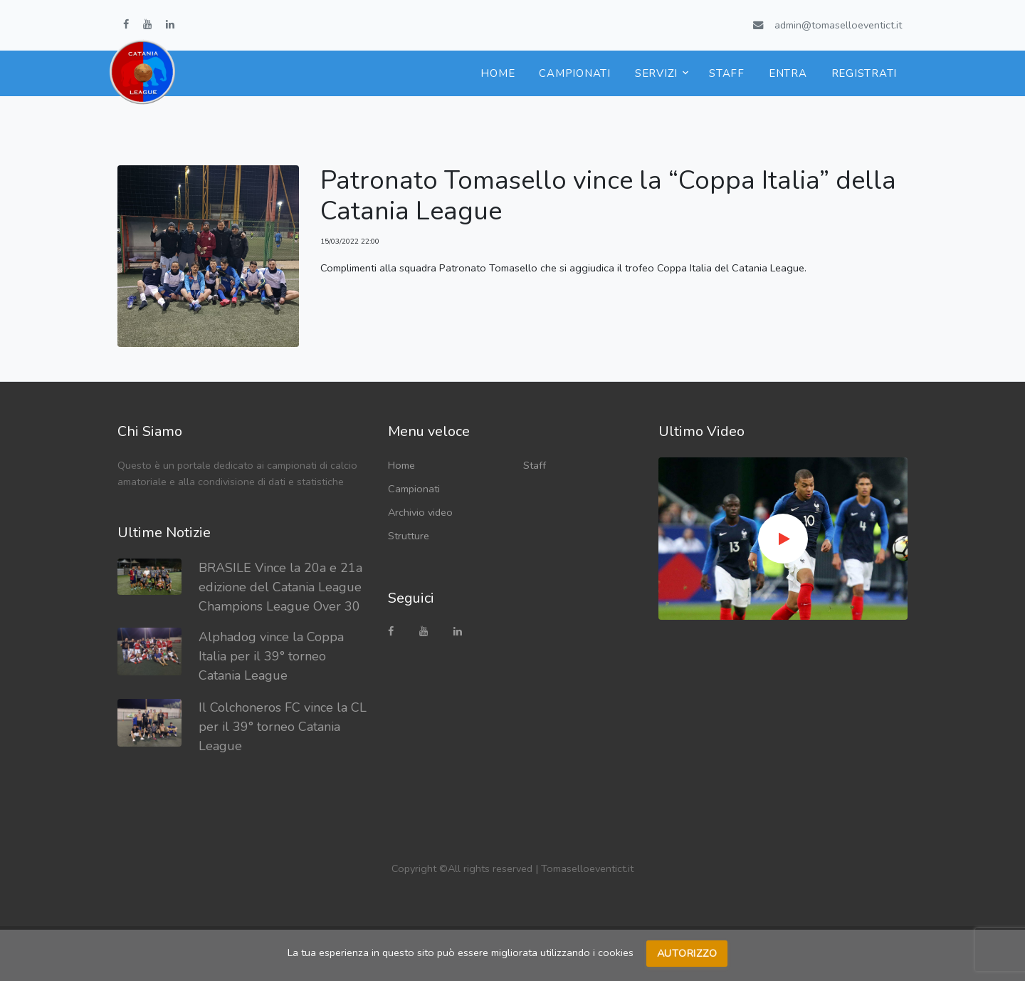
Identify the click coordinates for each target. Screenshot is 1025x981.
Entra (788, 73)
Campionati (575, 73)
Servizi (656, 73)
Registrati (864, 73)
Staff (727, 73)
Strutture (408, 536)
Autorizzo (687, 953)
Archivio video (420, 512)
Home (497, 73)
